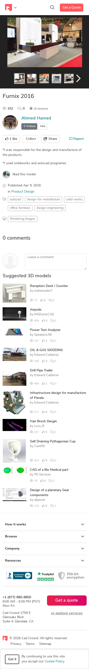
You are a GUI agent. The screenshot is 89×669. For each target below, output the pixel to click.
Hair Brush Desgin (43, 421)
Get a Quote (72, 7)
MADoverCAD (44, 314)
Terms (30, 644)
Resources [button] (44, 561)
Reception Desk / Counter (49, 286)
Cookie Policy (54, 661)
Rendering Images (22, 218)
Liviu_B (39, 426)
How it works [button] (44, 524)
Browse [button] (44, 536)
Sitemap (45, 644)
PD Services (42, 474)
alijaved (39, 500)
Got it (12, 659)
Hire (42, 126)
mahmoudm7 (43, 290)
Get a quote (66, 600)
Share (50, 139)
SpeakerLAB (43, 334)
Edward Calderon (46, 355)
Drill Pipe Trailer (41, 370)
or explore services (67, 613)
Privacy (15, 644)
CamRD (39, 446)
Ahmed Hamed (36, 118)
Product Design (22, 192)
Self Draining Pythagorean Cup (52, 441)
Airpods (36, 310)
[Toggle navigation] (10, 7)
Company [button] (44, 548)
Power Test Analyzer (45, 330)
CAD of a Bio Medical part (49, 470)
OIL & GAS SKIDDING (46, 350)
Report (77, 139)
